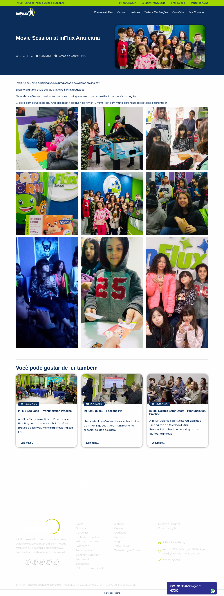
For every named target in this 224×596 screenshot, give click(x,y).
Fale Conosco (196, 12)
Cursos (121, 12)
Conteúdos (178, 12)
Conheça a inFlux (103, 12)
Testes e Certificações (156, 12)
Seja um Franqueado (153, 3)
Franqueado (178, 3)
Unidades (135, 12)
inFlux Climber (127, 3)
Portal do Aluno (199, 3)
